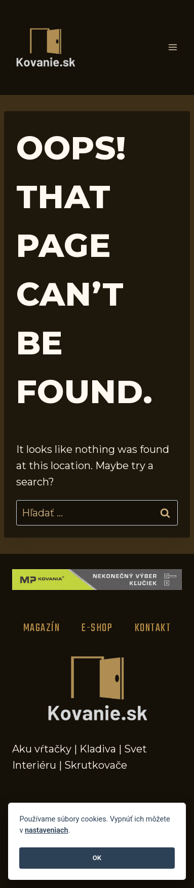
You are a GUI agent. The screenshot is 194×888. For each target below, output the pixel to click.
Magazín (41, 628)
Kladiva (98, 749)
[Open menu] (172, 47)
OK (97, 858)
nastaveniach (46, 830)
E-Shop (97, 628)
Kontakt (153, 628)
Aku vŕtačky (41, 749)
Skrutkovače (95, 765)
